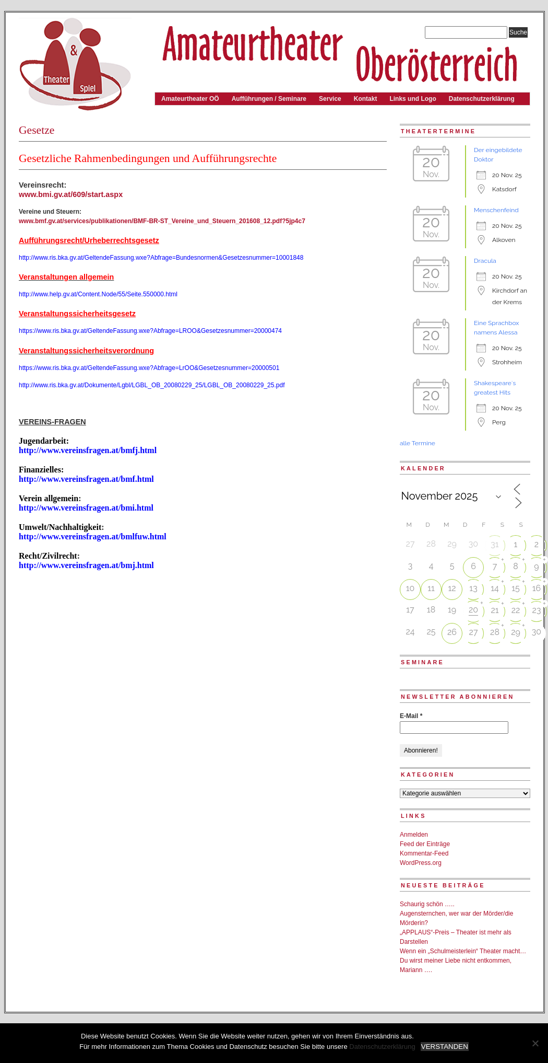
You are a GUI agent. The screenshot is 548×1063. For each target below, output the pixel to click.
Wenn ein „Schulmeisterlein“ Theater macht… (463, 951)
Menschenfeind (496, 210)
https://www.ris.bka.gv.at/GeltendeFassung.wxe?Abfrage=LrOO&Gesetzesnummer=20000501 (149, 368)
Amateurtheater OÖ (190, 98)
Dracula (485, 260)
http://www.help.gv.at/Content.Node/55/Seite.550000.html (98, 294)
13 (473, 588)
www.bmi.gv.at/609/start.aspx (71, 194)
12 (452, 588)
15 (515, 588)
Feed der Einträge (425, 844)
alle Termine (417, 443)
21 (494, 610)
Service (330, 98)
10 (410, 588)
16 (536, 588)
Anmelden (414, 834)
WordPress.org (421, 862)
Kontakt (365, 98)
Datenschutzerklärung (482, 98)
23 (536, 610)
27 (473, 632)
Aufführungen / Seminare (269, 98)
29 (515, 632)
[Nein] (535, 1043)
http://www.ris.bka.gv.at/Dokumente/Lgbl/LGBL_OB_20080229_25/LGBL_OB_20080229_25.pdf (151, 385)
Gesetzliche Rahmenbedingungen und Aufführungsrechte (148, 158)
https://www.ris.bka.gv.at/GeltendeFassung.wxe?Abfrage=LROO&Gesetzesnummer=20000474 (150, 330)
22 (515, 610)
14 (495, 588)
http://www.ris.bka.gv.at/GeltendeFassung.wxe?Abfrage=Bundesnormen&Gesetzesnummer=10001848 (161, 257)
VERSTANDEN (444, 1046)
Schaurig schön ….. (427, 904)
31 (494, 544)
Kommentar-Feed (424, 853)
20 (473, 610)
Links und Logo (412, 98)
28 (494, 632)
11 (431, 588)
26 (452, 632)
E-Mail (411, 716)
